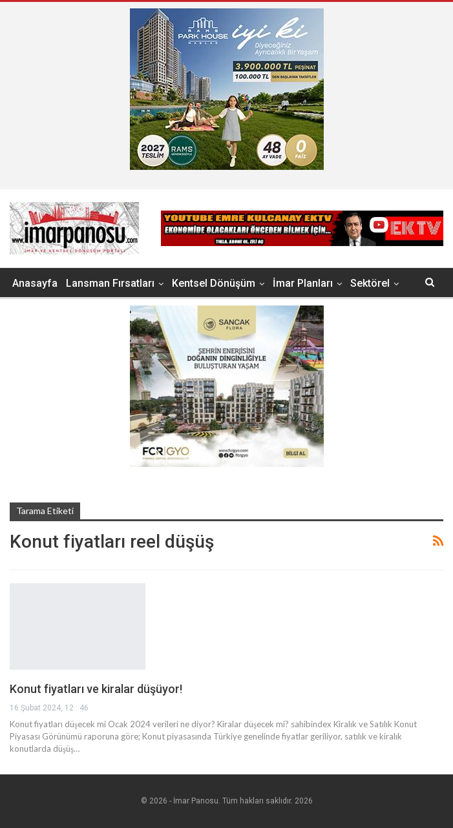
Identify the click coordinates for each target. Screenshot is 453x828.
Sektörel (370, 283)
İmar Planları (303, 283)
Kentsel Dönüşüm (213, 283)
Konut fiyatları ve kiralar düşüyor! (96, 689)
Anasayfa (35, 283)
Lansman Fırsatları (110, 283)
